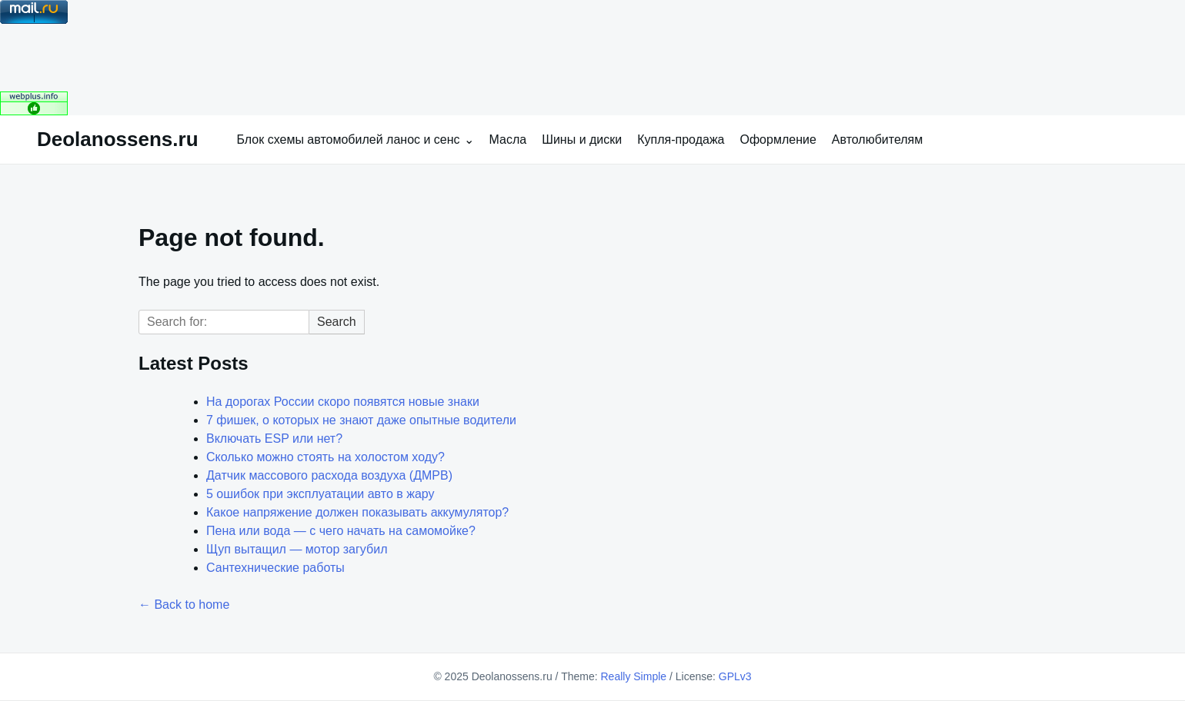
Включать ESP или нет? (274, 438)
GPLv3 (735, 676)
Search (336, 321)
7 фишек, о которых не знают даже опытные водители (361, 420)
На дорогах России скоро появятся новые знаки (342, 401)
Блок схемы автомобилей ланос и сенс (348, 139)
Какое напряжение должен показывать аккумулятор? (357, 512)
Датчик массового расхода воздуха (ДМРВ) (329, 475)
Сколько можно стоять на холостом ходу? (325, 456)
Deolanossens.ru (118, 139)
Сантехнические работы (275, 567)
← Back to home (184, 604)
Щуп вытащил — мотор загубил (296, 549)
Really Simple (633, 676)
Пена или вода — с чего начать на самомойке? (341, 530)
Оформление (778, 139)
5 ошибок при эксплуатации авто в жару (320, 493)
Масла (508, 139)
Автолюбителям (877, 139)
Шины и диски (582, 139)
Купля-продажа (680, 139)
